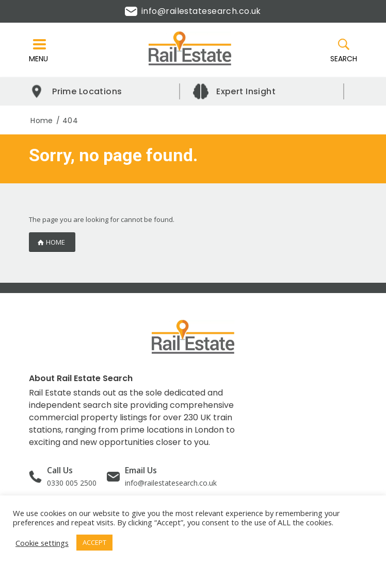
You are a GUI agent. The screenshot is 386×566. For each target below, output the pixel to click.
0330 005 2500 (71, 483)
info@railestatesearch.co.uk (193, 11)
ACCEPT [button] (94, 542)
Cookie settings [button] (42, 542)
